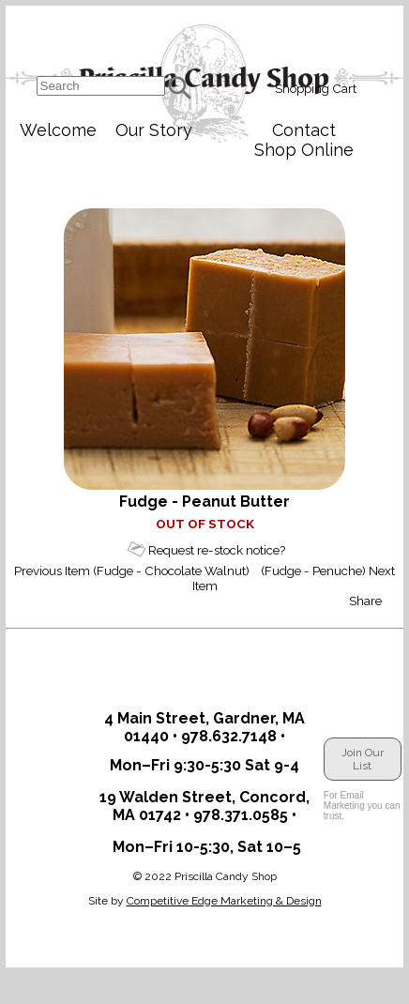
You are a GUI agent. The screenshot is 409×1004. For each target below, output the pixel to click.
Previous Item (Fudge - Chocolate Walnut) (132, 570)
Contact (304, 130)
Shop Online (304, 150)
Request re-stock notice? (216, 549)
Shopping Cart (315, 88)
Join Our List (362, 759)
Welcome (58, 130)
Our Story (153, 130)
